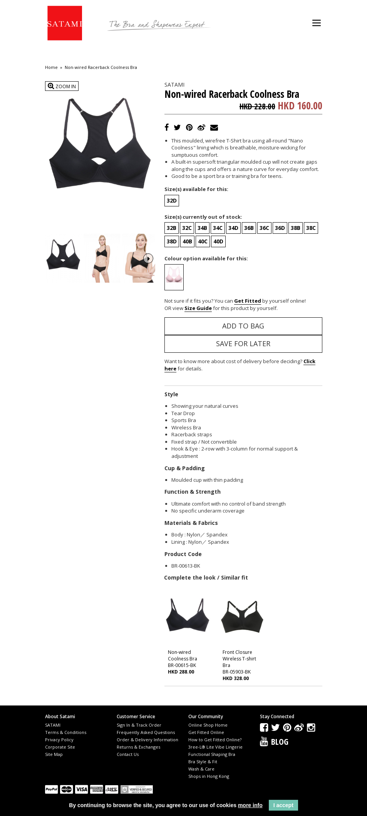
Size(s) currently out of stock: (203, 216)
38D (172, 241)
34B (202, 227)
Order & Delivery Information (147, 739)
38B (295, 227)
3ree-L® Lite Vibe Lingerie (215, 747)
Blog (279, 741)
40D (218, 241)
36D (280, 227)
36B (249, 227)
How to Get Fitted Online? (214, 739)
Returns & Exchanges (138, 747)
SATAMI (52, 725)
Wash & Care (201, 769)
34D (233, 227)
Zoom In (62, 86)
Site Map (54, 754)
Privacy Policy (59, 739)
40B (187, 241)
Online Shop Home (208, 725)
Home (51, 67)
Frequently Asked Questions (146, 732)
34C (218, 227)
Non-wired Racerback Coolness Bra (101, 67)
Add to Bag (243, 325)
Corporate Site (60, 747)
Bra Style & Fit (202, 761)
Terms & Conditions (65, 732)
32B (171, 227)
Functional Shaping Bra (211, 754)
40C (203, 241)
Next (148, 258)
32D (172, 200)
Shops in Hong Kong (208, 776)
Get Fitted (247, 300)
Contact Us (128, 754)
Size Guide (198, 308)
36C (264, 227)
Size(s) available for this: (196, 189)
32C (187, 227)
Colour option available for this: (206, 258)
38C (311, 227)
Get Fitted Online (206, 732)
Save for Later (243, 343)
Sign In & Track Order (139, 725)
